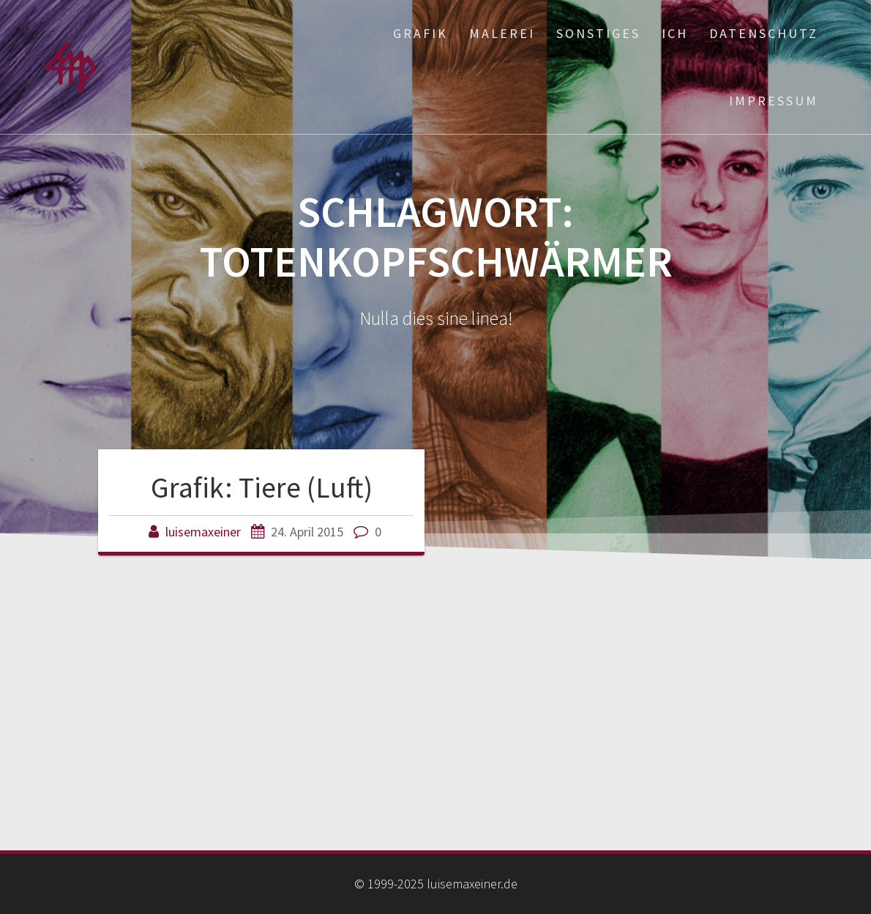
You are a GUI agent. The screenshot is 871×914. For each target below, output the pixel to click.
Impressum (773, 100)
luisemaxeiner (203, 531)
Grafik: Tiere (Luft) (262, 487)
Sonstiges (598, 33)
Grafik (420, 33)
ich (675, 33)
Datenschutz (763, 33)
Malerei (502, 33)
